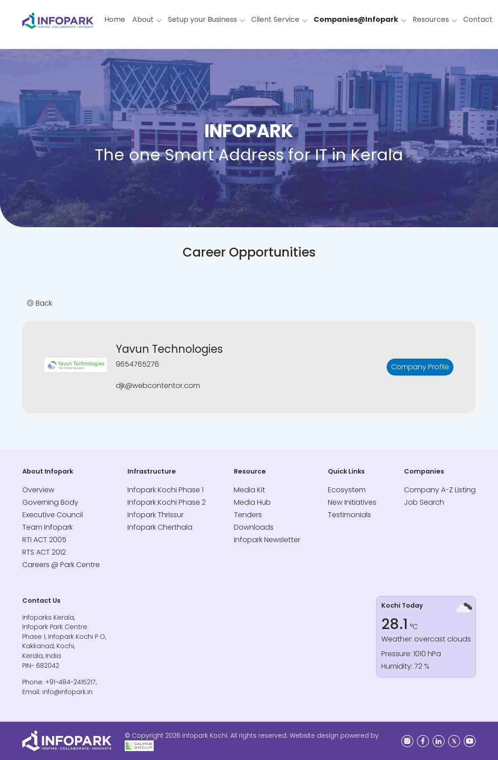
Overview (38, 490)
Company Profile (420, 367)
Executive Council (52, 515)
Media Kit (249, 490)
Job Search (424, 502)
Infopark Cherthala (159, 527)
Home (114, 19)
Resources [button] (430, 19)
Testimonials (349, 515)
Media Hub (252, 502)
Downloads (253, 527)
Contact (478, 19)
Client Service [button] (275, 19)
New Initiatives (352, 502)
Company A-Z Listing (440, 490)
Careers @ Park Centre (61, 565)
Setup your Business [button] (202, 19)
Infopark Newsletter (267, 540)
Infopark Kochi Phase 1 (165, 490)
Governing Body (50, 502)
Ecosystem (347, 490)
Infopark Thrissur (155, 515)
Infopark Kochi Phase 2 (166, 502)
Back (39, 303)
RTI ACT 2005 (44, 540)
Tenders (248, 515)
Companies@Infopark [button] (356, 19)
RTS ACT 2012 (44, 552)
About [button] (143, 19)
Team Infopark (47, 527)
